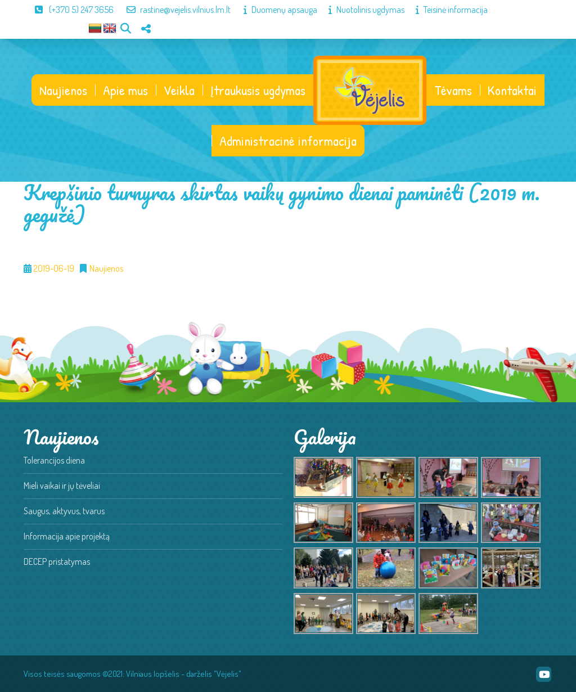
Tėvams (453, 90)
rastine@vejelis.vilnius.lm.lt (173, 9)
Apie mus (125, 90)
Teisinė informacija (446, 9)
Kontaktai (512, 90)
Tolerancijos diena (54, 460)
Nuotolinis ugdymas (360, 9)
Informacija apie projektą (67, 536)
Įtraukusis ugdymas (257, 90)
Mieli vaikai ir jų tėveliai (62, 485)
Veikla (179, 90)
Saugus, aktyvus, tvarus (64, 510)
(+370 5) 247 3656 (69, 9)
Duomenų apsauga (274, 9)
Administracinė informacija (288, 140)
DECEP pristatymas (57, 561)
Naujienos (63, 90)
